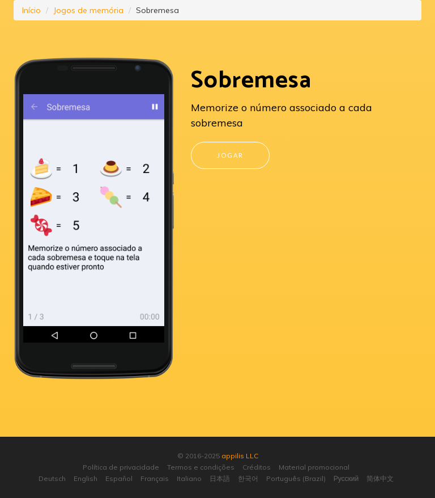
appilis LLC (239, 455)
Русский (346, 478)
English (85, 478)
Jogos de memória (88, 10)
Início (31, 10)
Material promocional (314, 467)
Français (154, 478)
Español (119, 478)
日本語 (220, 478)
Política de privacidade (121, 467)
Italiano (189, 478)
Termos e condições (200, 467)
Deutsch (52, 478)
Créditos (256, 467)
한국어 (248, 478)
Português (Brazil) (296, 478)
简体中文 (380, 478)
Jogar (230, 155)
